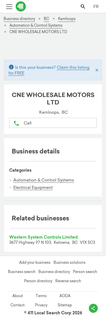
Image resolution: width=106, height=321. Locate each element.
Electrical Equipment (33, 187)
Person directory (38, 281)
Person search (85, 271)
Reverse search (68, 281)
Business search (21, 271)
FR (96, 6)
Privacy (41, 305)
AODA (64, 296)
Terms (41, 296)
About (17, 296)
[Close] (97, 70)
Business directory (54, 271)
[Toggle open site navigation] (9, 6)
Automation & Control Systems (43, 179)
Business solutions (70, 262)
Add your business (34, 262)
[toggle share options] (93, 308)
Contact (17, 305)
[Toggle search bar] (83, 6)
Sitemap (65, 305)
